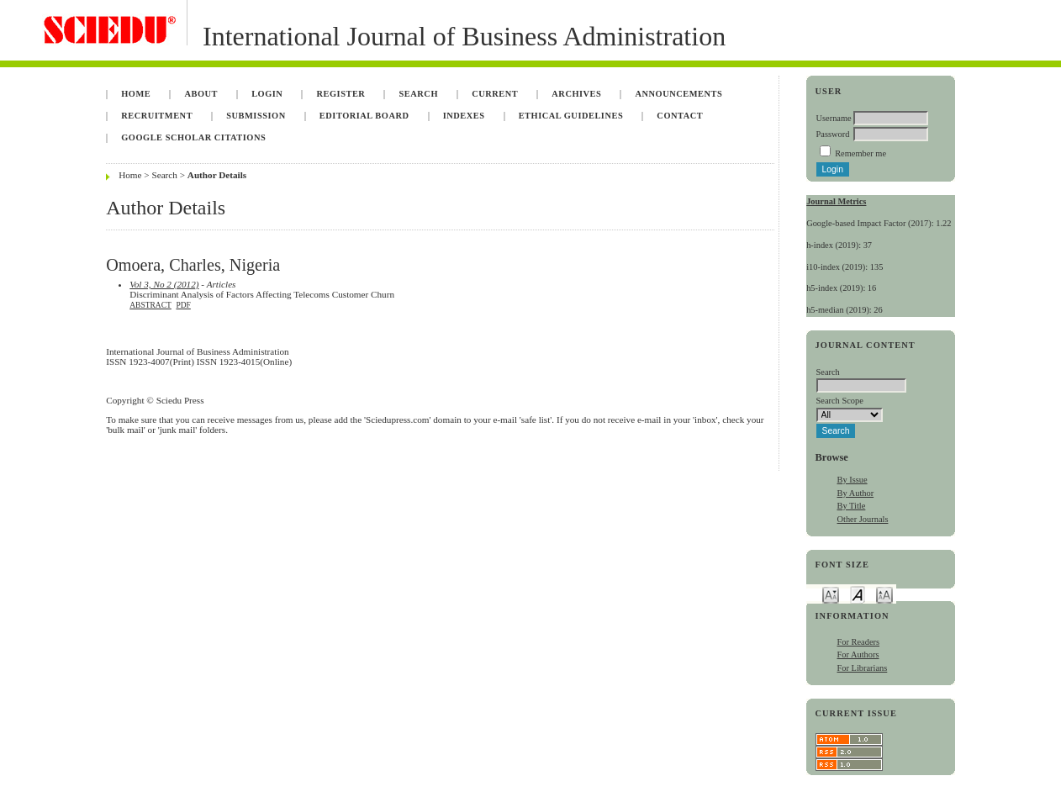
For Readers (858, 642)
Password (833, 134)
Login (266, 93)
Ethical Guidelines (571, 115)
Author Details (216, 175)
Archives (576, 93)
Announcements (679, 93)
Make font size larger (884, 594)
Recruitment (157, 115)
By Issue (852, 479)
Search (418, 93)
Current (495, 93)
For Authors (858, 654)
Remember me (860, 153)
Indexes (464, 115)
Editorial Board (364, 115)
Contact (680, 115)
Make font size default (857, 594)
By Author (855, 493)
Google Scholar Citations (193, 137)
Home (135, 93)
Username (834, 118)
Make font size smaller (830, 594)
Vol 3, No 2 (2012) (163, 284)
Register (341, 93)
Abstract (150, 305)
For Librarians (862, 668)
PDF (183, 305)
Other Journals (863, 519)
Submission (255, 115)
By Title (851, 505)
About (201, 93)
